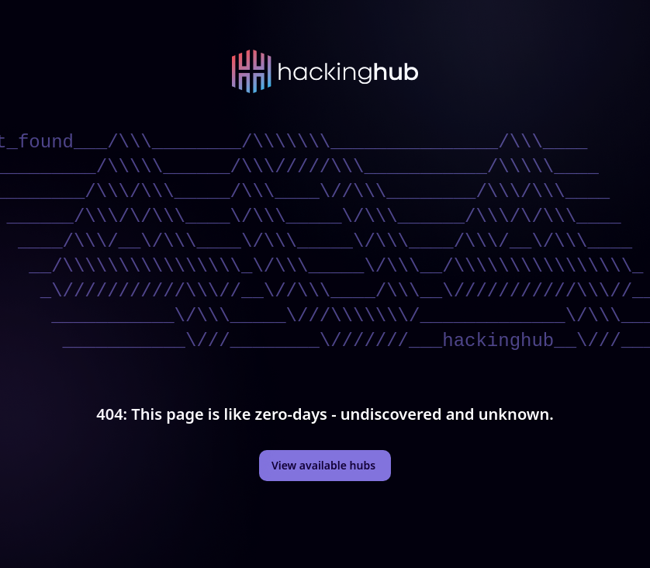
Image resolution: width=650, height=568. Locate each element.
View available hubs (323, 465)
